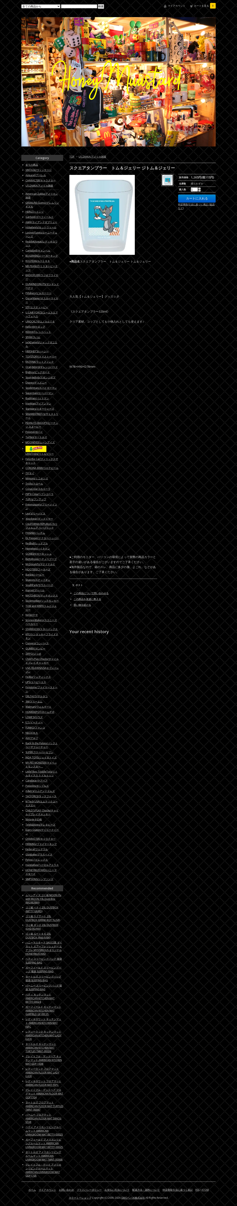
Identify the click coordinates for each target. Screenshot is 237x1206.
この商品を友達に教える (87, 599)
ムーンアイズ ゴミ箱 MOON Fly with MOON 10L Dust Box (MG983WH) (43, 898)
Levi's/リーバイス (35, 513)
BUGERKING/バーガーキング (41, 256)
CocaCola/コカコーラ (37, 489)
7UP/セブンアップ (35, 499)
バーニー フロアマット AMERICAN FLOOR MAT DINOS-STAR (43, 1118)
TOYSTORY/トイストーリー (41, 356)
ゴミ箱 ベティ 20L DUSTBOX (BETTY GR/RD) (41, 909)
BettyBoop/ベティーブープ (41, 559)
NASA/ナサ (31, 615)
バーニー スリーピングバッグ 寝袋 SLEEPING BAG (43, 987)
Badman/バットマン (37, 398)
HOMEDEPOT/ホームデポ (39, 712)
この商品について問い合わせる (91, 593)
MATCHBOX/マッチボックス (41, 595)
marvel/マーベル (35, 590)
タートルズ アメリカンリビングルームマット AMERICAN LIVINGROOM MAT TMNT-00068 (43, 1155)
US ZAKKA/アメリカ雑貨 (92, 156)
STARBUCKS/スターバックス (41, 629)
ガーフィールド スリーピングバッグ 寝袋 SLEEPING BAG (43, 969)
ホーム (32, 1190)
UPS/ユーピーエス (35, 682)
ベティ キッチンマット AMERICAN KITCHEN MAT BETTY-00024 (40, 998)
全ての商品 (31, 165)
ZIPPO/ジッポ (33, 653)
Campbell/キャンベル (37, 250)
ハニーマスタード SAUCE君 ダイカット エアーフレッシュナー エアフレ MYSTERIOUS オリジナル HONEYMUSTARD (43, 948)
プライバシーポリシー (89, 1190)
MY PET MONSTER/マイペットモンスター (41, 764)
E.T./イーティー (34, 722)
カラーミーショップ (80, 1198)
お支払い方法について (117, 1190)
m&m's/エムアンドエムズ (40, 791)
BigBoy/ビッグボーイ (37, 372)
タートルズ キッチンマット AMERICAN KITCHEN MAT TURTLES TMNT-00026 (40, 1047)
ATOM (205, 1190)
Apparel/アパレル (35, 175)
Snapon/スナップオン (37, 580)
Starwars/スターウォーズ (39, 408)
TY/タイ (29, 473)
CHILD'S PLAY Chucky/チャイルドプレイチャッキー (42, 812)
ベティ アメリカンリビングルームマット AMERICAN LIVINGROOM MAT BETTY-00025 (44, 1130)
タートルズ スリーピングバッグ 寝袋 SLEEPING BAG (43, 978)
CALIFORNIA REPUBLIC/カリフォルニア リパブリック (41, 525)
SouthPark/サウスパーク (39, 585)
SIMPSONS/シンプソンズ (39, 879)
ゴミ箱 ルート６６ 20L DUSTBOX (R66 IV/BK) (38, 935)
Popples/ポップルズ (37, 786)
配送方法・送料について (146, 1190)
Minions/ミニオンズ (36, 478)
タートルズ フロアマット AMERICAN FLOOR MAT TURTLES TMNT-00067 (44, 1106)
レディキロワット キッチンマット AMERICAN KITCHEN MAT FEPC (43, 1022)
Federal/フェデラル (36, 849)
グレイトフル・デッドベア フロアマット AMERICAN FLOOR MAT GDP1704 (44, 1093)
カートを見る (205, 6)
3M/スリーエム (33, 701)
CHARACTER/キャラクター (40, 180)
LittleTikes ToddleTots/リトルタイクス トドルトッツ (41, 773)
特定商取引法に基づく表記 (178, 1190)
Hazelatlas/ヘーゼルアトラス (42, 865)
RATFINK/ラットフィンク (39, 362)
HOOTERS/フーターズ (37, 569)
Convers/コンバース (37, 643)
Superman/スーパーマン (39, 393)
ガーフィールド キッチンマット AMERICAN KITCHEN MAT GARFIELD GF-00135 (43, 1010)
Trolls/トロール (34, 483)
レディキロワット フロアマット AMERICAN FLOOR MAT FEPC (43, 1083)
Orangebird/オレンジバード (41, 367)
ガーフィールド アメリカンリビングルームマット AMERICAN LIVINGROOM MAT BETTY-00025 (44, 1143)
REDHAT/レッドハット (38, 332)
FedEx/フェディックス (38, 677)
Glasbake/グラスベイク (38, 854)
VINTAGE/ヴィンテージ (38, 170)
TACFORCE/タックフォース (40, 796)
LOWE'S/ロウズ (34, 717)
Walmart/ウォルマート (38, 706)
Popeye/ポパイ (34, 432)
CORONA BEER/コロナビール (42, 468)
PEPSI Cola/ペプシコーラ (39, 494)
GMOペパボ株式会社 (133, 1198)
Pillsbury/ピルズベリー (38, 293)
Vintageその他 (33, 819)
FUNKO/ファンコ (35, 727)
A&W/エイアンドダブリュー (41, 222)
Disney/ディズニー (36, 382)
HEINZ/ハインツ (34, 211)
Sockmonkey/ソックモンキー (42, 600)
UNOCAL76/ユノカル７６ (40, 321)
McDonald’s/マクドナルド (40, 564)
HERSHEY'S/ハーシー (37, 351)
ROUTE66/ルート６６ (37, 261)
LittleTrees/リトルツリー (39, 454)
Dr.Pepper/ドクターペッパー (42, 538)
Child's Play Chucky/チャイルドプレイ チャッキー (42, 660)
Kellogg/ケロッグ (35, 326)
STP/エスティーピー (36, 307)
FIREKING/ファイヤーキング (41, 844)
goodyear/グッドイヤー (39, 518)
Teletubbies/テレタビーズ (40, 824)
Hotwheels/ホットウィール (40, 227)
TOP (71, 156)
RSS (197, 1190)
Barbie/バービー (34, 574)
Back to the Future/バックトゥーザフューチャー (41, 745)
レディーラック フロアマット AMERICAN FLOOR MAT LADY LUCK (42, 1072)
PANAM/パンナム (35, 533)
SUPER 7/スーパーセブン (39, 752)
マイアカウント (176, 6)
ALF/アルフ (31, 738)
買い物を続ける (82, 605)
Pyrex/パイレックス (36, 859)
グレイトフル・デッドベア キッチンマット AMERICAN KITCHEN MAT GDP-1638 (43, 1060)
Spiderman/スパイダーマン (41, 388)
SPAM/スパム (32, 337)
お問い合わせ (66, 1190)
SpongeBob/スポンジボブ (40, 377)
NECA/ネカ (31, 733)
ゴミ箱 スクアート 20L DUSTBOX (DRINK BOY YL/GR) (42, 918)
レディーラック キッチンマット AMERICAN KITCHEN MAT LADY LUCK (43, 1035)
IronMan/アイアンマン (38, 403)
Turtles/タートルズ (36, 437)
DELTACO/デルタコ (36, 696)
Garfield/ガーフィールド (39, 217)
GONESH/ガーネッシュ (38, 554)
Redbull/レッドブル (36, 543)
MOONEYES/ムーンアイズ (40, 442)
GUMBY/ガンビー (35, 648)
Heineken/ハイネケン (37, 548)
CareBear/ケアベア (36, 780)
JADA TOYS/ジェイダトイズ (41, 757)
